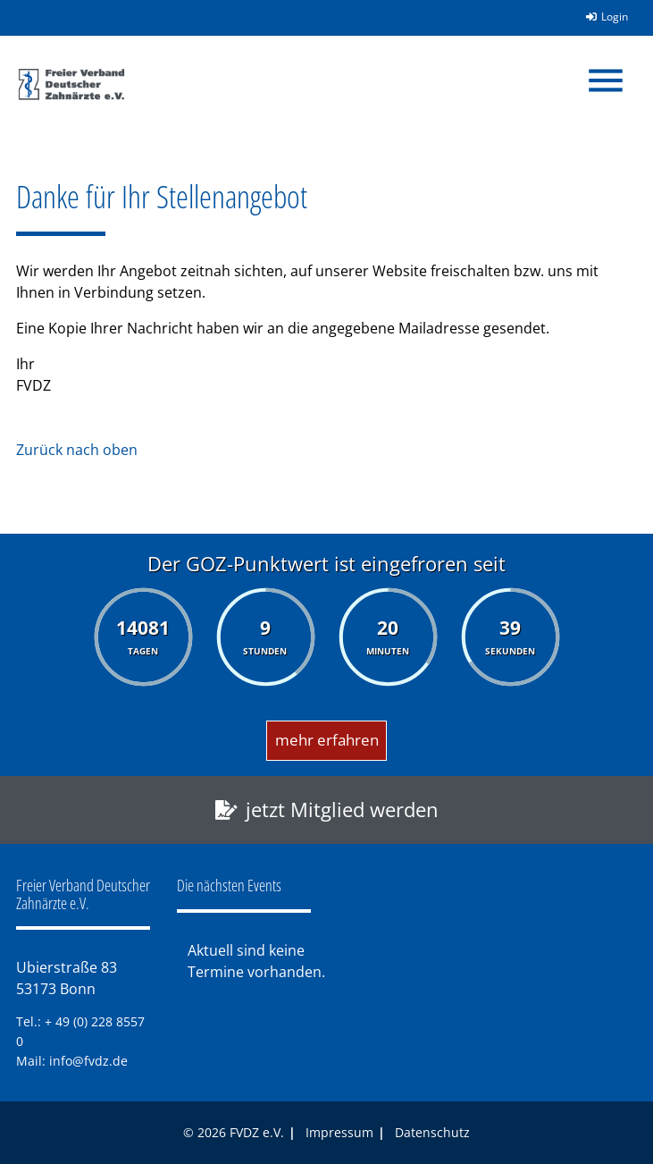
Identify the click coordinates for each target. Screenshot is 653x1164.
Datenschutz (432, 1132)
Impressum (339, 1132)
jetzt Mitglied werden (342, 809)
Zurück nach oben (77, 450)
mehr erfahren (327, 740)
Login (601, 16)
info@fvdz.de (88, 1060)
